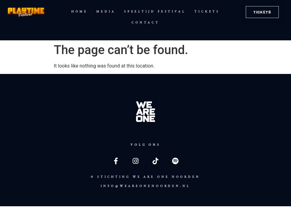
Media (106, 11)
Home (79, 11)
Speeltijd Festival (155, 11)
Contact (145, 22)
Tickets (207, 11)
